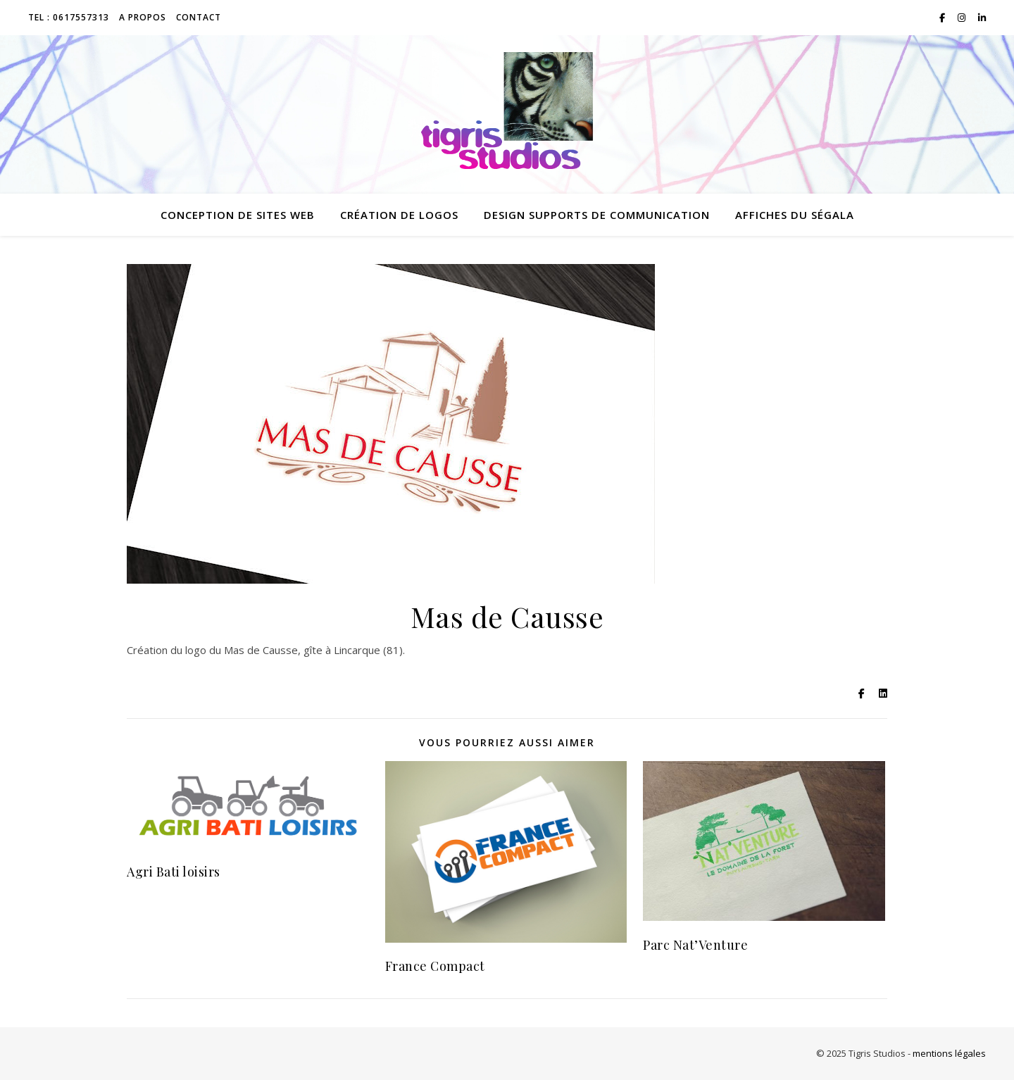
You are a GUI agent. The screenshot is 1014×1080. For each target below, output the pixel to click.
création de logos (399, 215)
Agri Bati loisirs (173, 871)
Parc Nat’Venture (695, 944)
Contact (198, 17)
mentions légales (949, 1053)
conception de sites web (238, 215)
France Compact (435, 965)
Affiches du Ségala (794, 215)
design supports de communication (597, 215)
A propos (142, 17)
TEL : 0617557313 (68, 17)
